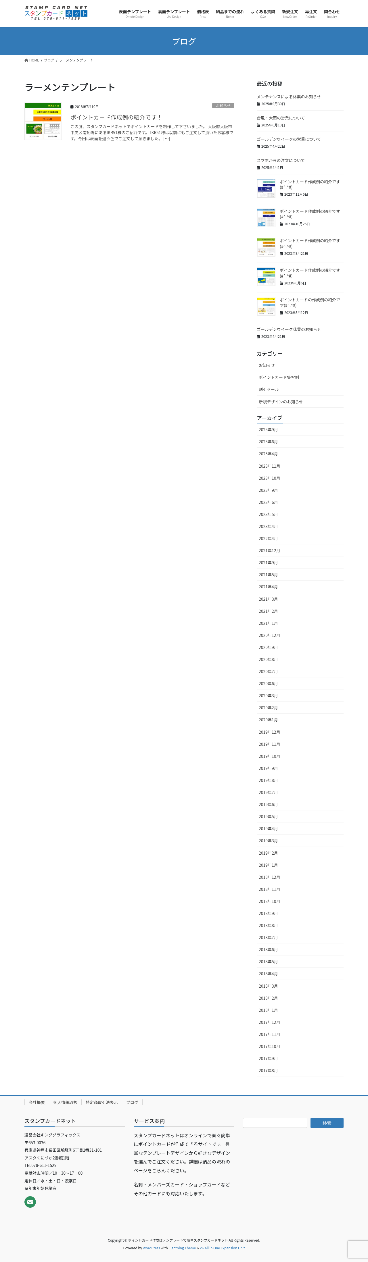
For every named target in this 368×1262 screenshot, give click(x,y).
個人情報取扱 (65, 1102)
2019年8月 (268, 780)
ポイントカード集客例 (279, 377)
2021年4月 (268, 586)
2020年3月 (268, 695)
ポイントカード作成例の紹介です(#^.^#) (310, 184)
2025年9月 (268, 429)
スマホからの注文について (281, 160)
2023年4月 (268, 526)
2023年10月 (269, 478)
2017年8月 (268, 1070)
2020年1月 (268, 719)
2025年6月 (268, 441)
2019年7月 (268, 792)
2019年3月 (268, 840)
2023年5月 (268, 514)
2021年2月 (268, 611)
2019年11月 (269, 744)
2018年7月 (268, 937)
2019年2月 (268, 853)
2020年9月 (268, 647)
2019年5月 (268, 816)
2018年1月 (268, 1010)
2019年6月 (268, 804)
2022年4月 (268, 538)
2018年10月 (269, 901)
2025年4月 (268, 453)
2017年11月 (269, 1034)
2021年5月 (268, 574)
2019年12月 (269, 732)
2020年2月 (268, 707)
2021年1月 (268, 623)
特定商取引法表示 (102, 1102)
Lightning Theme (182, 1247)
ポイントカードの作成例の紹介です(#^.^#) (310, 302)
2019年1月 (268, 865)
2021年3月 (268, 599)
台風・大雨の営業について (281, 118)
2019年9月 (268, 768)
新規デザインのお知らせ (281, 401)
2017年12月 (269, 1022)
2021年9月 (268, 562)
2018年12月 (269, 877)
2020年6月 (268, 683)
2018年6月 (268, 949)
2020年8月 (268, 659)
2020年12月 (269, 635)
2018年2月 (268, 998)
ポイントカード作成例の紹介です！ (116, 117)
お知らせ (223, 105)
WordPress (151, 1247)
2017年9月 (268, 1058)
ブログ (132, 1102)
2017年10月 (269, 1046)
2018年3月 (268, 986)
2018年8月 (268, 925)
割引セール (269, 389)
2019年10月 (269, 756)
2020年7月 (268, 671)
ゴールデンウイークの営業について (289, 139)
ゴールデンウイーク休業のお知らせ (289, 329)
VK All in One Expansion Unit (222, 1247)
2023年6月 (268, 502)
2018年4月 (268, 973)
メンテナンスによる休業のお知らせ (289, 96)
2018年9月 (268, 913)
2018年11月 (269, 889)
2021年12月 (269, 550)
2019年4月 (268, 828)
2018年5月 (268, 961)
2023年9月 (268, 490)
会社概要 (37, 1102)
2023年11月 (269, 466)
